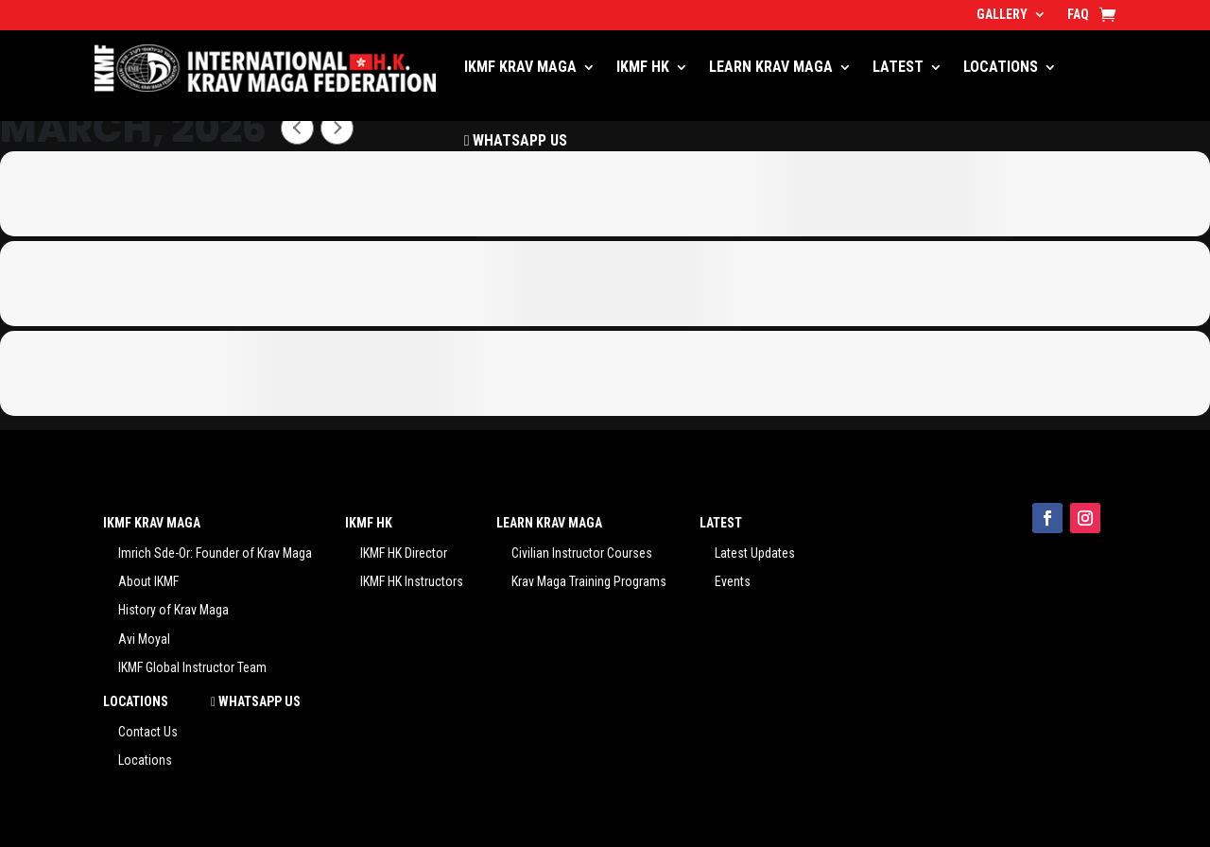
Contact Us (148, 731)
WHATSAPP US (516, 140)
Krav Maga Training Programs (588, 581)
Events (733, 581)
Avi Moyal (144, 639)
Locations (145, 760)
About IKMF (148, 581)
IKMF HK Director (403, 553)
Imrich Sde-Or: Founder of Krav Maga (215, 553)
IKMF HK (642, 67)
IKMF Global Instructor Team (192, 667)
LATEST (898, 67)
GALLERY (1002, 15)
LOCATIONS (1000, 67)
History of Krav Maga (173, 609)
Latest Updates (755, 553)
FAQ (1078, 15)
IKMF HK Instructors (411, 581)
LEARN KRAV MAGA (771, 67)
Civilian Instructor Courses (581, 553)
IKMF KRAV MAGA (520, 67)
